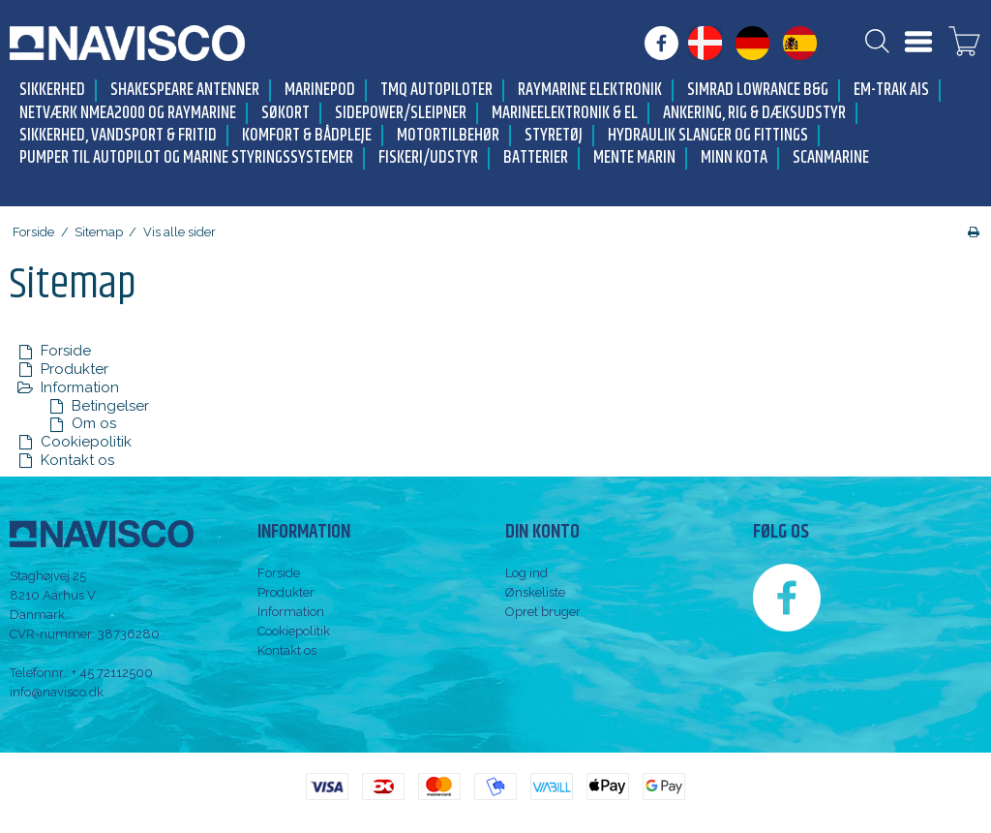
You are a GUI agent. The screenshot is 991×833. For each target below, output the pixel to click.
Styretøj (554, 136)
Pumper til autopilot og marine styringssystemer (186, 158)
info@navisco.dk (57, 692)
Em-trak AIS (891, 90)
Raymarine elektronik (590, 90)
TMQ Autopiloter (436, 90)
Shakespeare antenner (184, 90)
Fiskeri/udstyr (428, 158)
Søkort (285, 114)
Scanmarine (831, 158)
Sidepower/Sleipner (400, 114)
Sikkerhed (52, 90)
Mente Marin (634, 158)
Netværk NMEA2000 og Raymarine (127, 114)
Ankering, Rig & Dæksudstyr (754, 114)
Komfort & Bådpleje (307, 136)
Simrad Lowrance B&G (757, 90)
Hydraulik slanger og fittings (708, 136)
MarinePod (320, 90)
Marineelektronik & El (565, 114)
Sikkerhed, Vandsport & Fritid (118, 136)
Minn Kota (734, 158)
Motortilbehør (448, 136)
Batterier (535, 158)
